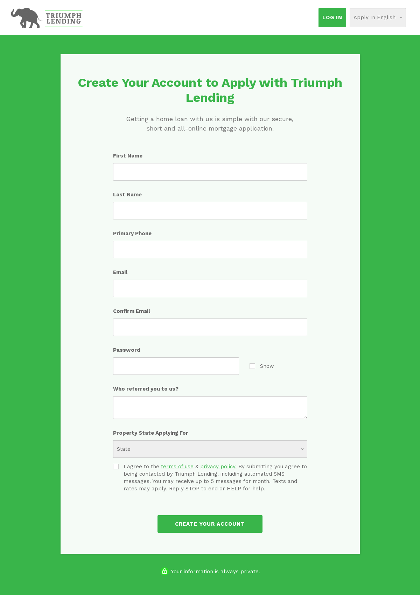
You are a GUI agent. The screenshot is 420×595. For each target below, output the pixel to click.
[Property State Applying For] (210, 449)
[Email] (210, 288)
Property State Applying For (150, 433)
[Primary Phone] (210, 249)
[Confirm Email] (210, 327)
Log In (332, 17)
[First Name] (210, 172)
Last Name (127, 194)
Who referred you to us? (145, 389)
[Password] (176, 366)
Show (262, 366)
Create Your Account (210, 524)
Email (120, 272)
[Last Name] (210, 210)
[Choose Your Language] (378, 17)
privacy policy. (218, 466)
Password (126, 350)
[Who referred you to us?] (210, 407)
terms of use (177, 466)
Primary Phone (132, 233)
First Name (127, 156)
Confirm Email (131, 311)
